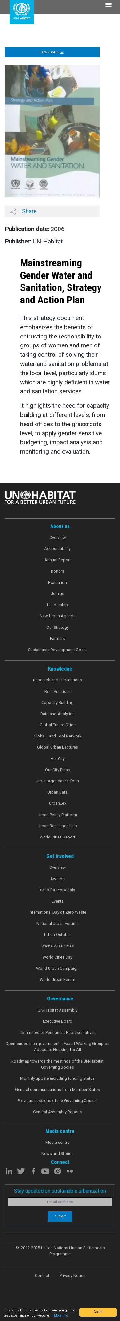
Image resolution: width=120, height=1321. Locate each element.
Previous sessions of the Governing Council (58, 1100)
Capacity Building (58, 702)
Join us (57, 593)
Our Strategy (57, 627)
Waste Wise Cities (57, 946)
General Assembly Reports (57, 1111)
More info (61, 1315)
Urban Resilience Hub (57, 826)
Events (58, 901)
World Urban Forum (57, 979)
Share (23, 211)
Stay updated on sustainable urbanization (60, 1191)
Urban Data (57, 792)
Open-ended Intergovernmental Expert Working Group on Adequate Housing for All (57, 1046)
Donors (57, 571)
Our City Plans (57, 769)
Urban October (57, 934)
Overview (57, 537)
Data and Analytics (57, 713)
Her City (58, 758)
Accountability (57, 548)
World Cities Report (57, 837)
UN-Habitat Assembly (57, 1010)
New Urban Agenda (58, 615)
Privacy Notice (72, 1275)
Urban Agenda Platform (57, 781)
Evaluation (57, 582)
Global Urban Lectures (57, 747)
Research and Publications (57, 680)
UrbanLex (57, 803)
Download (52, 52)
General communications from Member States (57, 1089)
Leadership (57, 604)
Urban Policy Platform (57, 814)
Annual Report (57, 559)
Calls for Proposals (57, 890)
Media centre (57, 1142)
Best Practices (57, 691)
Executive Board (57, 1021)
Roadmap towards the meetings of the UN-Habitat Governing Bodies (57, 1064)
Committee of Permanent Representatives (57, 1032)
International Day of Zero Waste (57, 912)
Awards (57, 878)
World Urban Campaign (57, 968)
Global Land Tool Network (57, 736)
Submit (60, 1216)
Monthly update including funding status (57, 1078)
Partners (57, 638)
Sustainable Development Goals (57, 649)
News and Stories (57, 1153)
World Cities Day (57, 957)
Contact (42, 1275)
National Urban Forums (57, 923)
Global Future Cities (58, 724)
